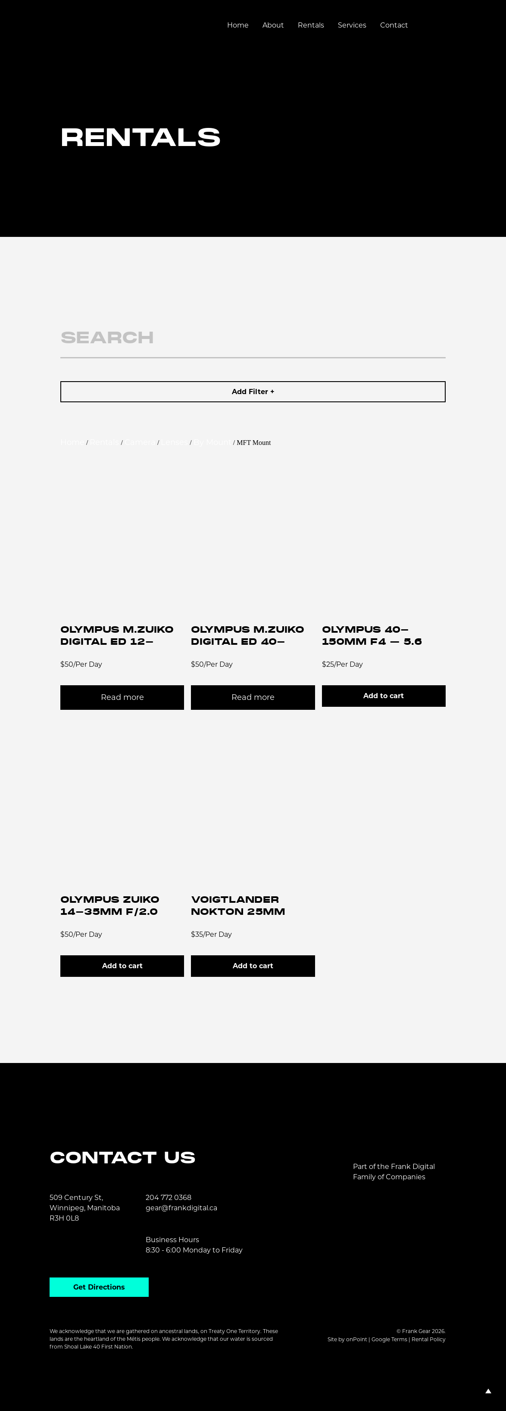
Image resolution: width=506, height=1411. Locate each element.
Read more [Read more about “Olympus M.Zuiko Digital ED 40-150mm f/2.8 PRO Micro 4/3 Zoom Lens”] (253, 697)
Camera (140, 442)
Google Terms (389, 1339)
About (273, 25)
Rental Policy (429, 1339)
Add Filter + (253, 392)
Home (238, 25)
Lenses (174, 442)
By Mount (212, 442)
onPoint (356, 1339)
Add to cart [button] (383, 696)
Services (352, 25)
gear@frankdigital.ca (181, 1208)
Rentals (311, 25)
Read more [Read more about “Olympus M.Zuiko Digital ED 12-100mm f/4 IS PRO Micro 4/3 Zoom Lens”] (122, 697)
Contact (394, 25)
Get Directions (99, 1287)
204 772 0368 (168, 1197)
